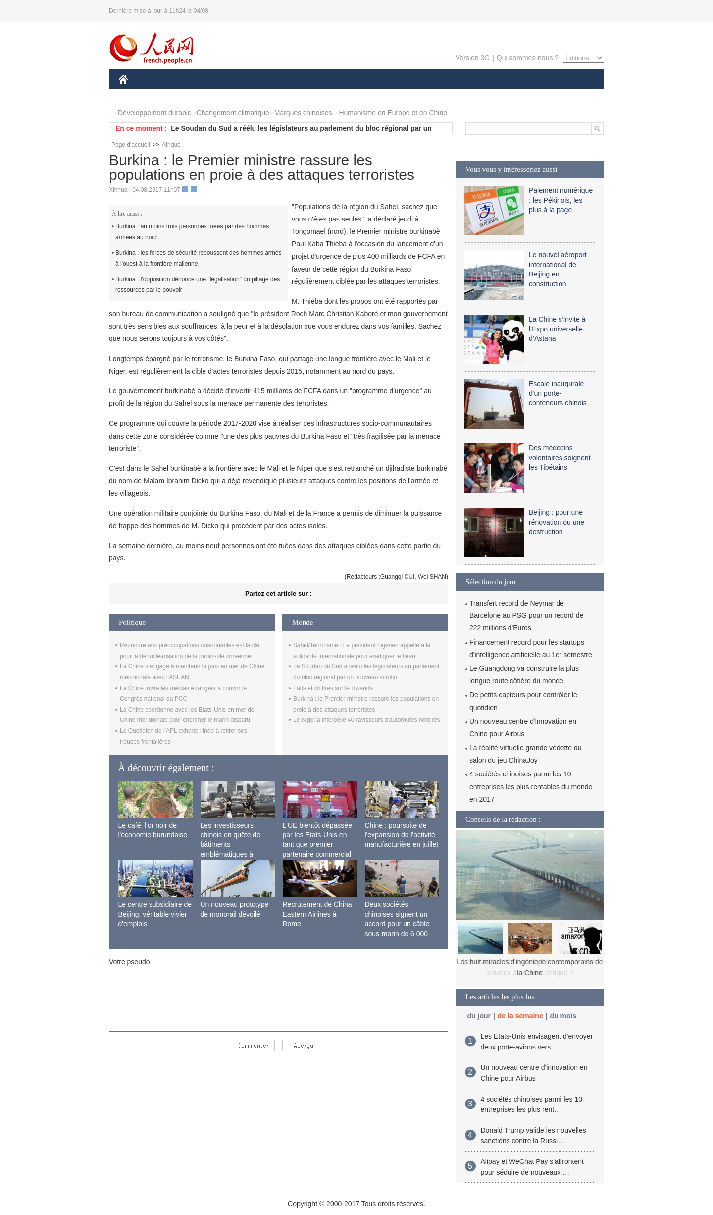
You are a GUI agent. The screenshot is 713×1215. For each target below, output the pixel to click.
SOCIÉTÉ (397, 93)
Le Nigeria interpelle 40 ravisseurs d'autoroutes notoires (366, 720)
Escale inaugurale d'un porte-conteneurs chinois (558, 393)
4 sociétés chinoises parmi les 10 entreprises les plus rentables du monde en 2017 (530, 786)
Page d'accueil (130, 144)
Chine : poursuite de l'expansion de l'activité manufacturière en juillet (402, 834)
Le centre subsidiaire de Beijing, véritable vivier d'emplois (155, 914)
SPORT (481, 93)
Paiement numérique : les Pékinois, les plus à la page (561, 200)
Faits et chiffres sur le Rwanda (333, 688)
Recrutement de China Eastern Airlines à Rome (317, 914)
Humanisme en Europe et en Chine (393, 113)
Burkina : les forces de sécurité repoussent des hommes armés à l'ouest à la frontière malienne (198, 258)
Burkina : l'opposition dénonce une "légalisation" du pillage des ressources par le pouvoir (197, 285)
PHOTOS (569, 93)
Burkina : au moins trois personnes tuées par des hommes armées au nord (192, 232)
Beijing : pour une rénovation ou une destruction (556, 522)
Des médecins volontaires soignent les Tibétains (560, 457)
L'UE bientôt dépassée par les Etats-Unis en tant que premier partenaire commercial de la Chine (317, 844)
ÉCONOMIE (179, 93)
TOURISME (523, 93)
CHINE (136, 93)
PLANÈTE (441, 93)
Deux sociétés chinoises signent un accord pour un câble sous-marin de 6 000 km (397, 923)
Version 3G (473, 58)
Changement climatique (233, 113)
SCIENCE (309, 93)
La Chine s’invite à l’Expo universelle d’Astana (557, 328)
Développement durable (155, 113)
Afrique (171, 144)
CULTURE (353, 93)
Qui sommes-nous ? (528, 58)
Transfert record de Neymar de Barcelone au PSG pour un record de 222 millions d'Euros (526, 615)
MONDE (224, 93)
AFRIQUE (266, 93)
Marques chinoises (303, 113)
